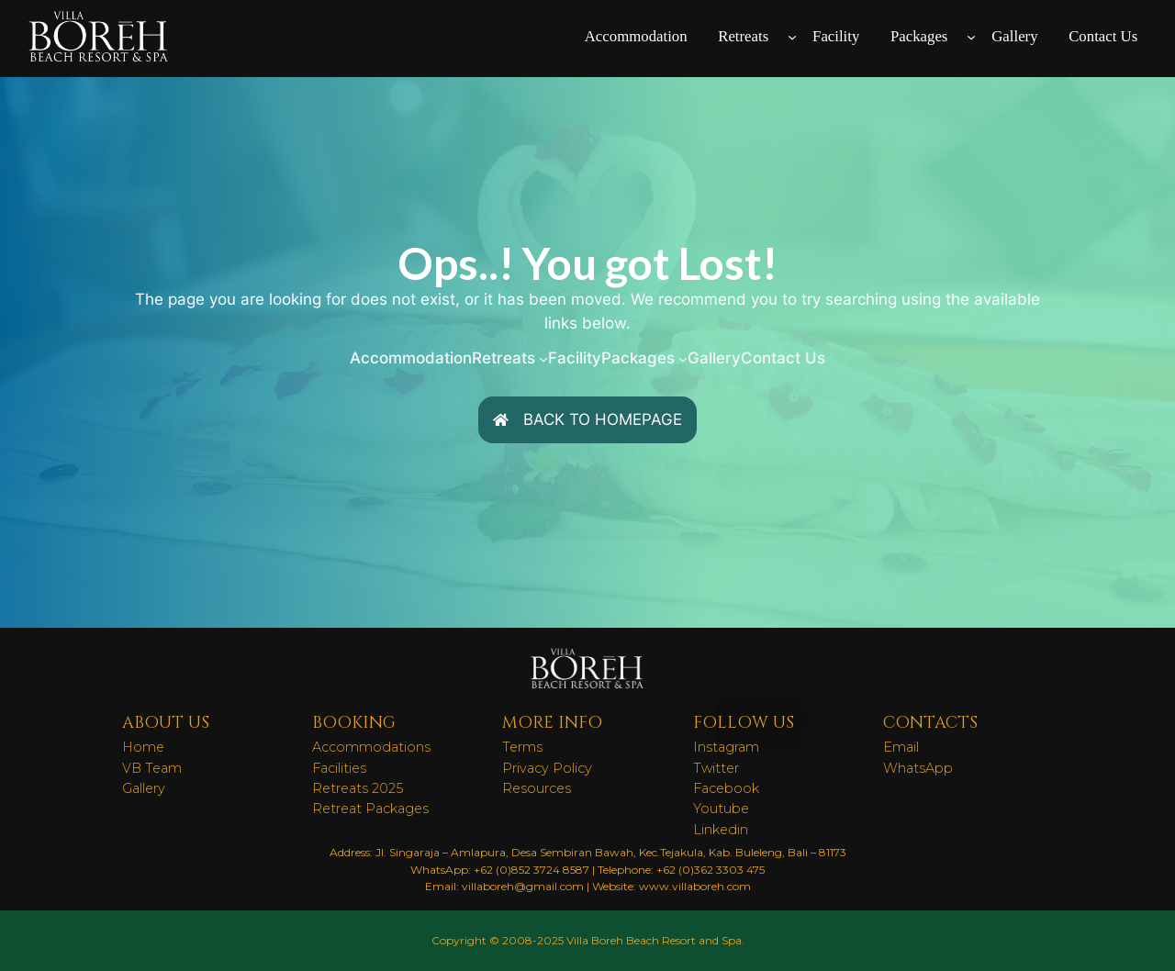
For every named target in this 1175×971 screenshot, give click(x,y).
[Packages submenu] (971, 36)
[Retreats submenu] (792, 36)
